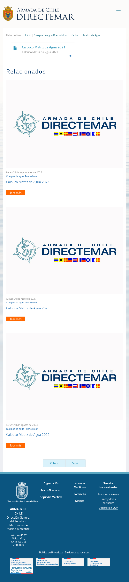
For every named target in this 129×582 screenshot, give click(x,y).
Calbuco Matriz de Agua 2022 (27, 434)
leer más (15, 193)
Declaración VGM (108, 507)
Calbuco (76, 35)
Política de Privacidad (51, 552)
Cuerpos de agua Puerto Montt (51, 35)
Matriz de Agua (91, 35)
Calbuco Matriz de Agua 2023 (27, 308)
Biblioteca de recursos (77, 552)
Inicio (28, 35)
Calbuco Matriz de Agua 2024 (27, 181)
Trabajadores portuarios (108, 501)
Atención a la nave (108, 494)
